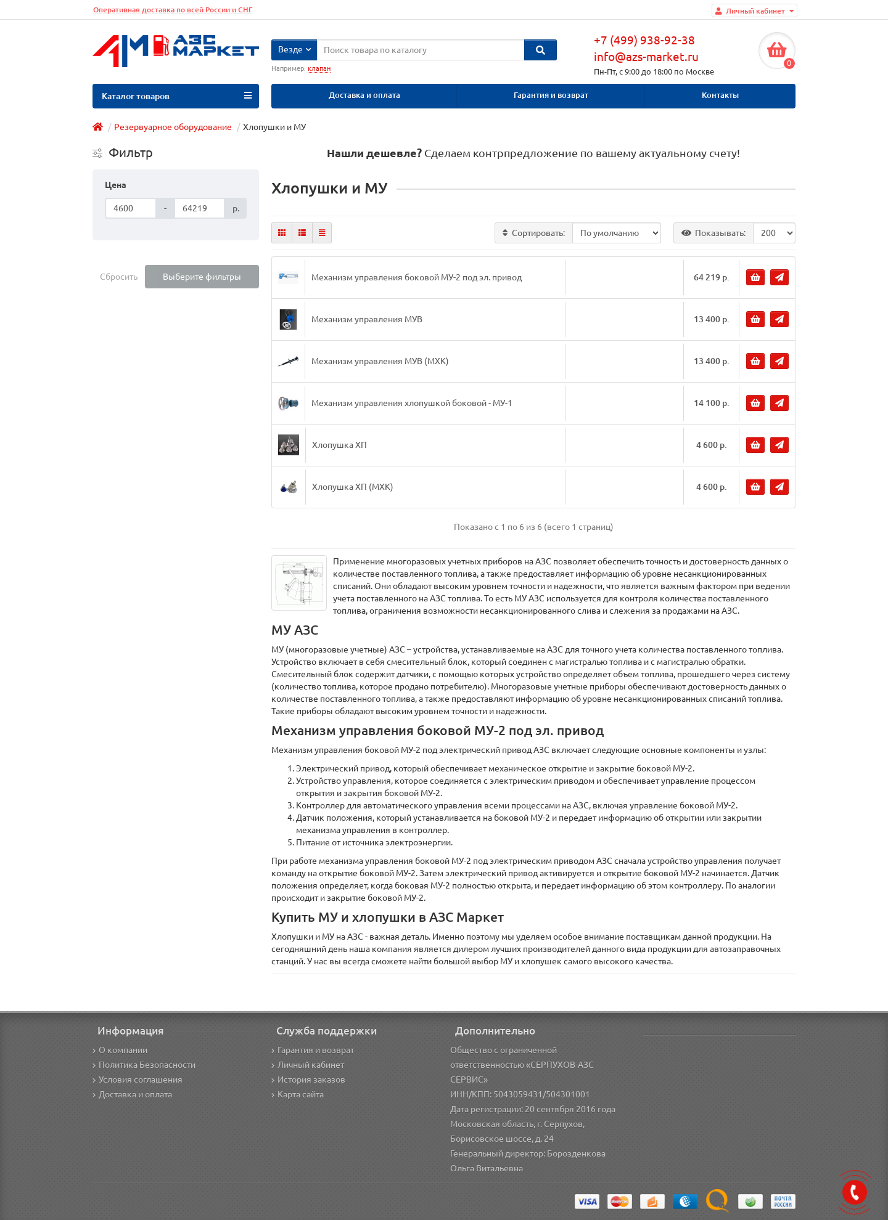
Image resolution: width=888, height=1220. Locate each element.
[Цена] (131, 208)
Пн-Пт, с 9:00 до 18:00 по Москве (654, 71)
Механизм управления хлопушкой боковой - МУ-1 (411, 403)
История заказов (308, 1079)
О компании (119, 1050)
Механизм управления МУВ (366, 319)
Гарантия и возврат (551, 95)
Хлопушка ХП (339, 445)
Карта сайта (297, 1094)
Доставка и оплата (364, 95)
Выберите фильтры (202, 277)
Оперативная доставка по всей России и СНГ (172, 10)
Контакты (720, 95)
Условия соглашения (137, 1079)
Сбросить (119, 277)
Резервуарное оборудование (173, 127)
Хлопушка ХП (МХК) (352, 487)
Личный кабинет (307, 1065)
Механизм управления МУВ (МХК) (380, 361)
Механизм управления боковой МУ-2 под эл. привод (416, 277)
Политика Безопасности (143, 1065)
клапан (319, 68)
